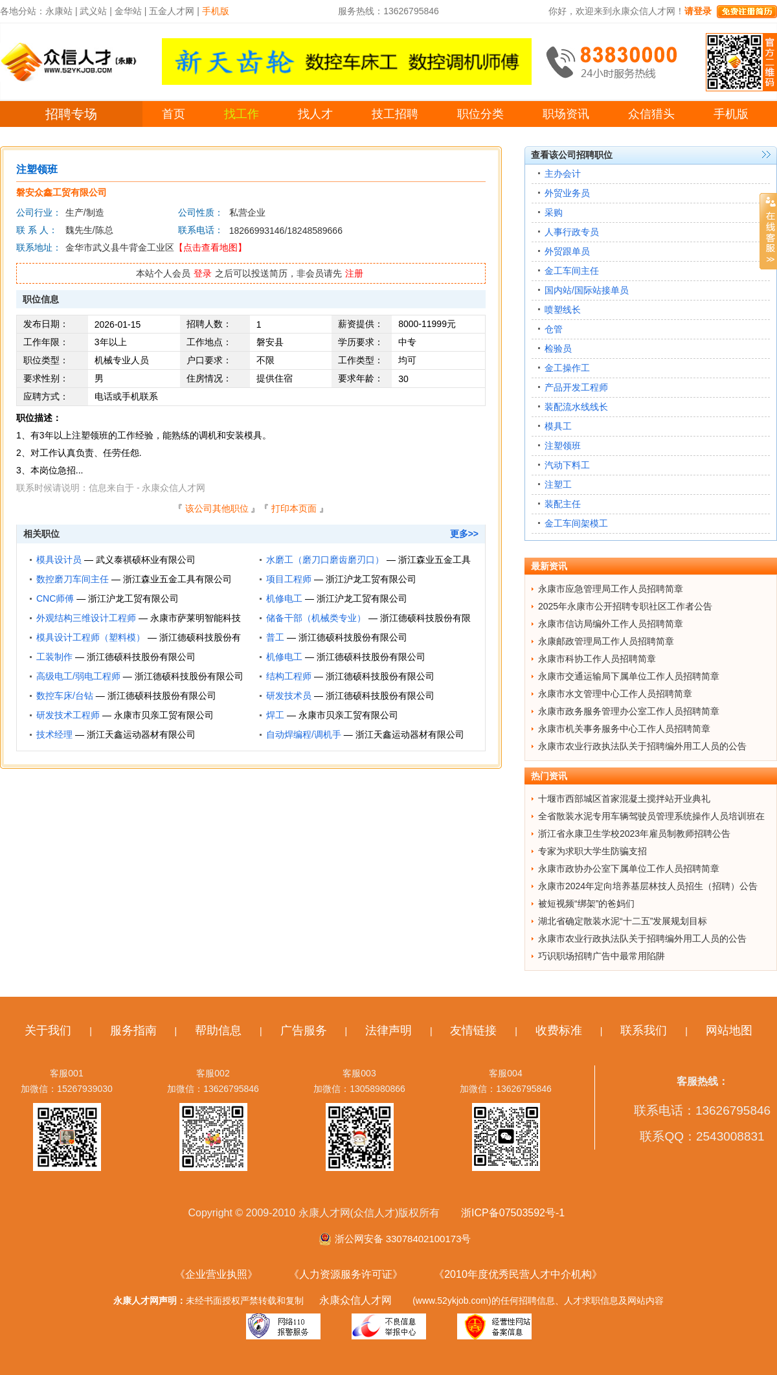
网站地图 (729, 1030)
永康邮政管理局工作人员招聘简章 (606, 641)
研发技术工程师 (68, 715)
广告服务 (303, 1030)
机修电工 (284, 598)
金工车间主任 (572, 271)
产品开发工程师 (576, 387)
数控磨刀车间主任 (72, 579)
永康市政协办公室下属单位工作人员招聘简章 (628, 868)
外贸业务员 (567, 193)
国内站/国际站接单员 (587, 290)
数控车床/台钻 (64, 695)
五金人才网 (171, 11)
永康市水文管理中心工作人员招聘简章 (615, 693)
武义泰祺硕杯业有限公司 (146, 559)
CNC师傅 (55, 598)
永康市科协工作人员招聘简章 (597, 658)
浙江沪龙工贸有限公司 (371, 579)
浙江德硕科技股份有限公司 (352, 637)
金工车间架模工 (576, 523)
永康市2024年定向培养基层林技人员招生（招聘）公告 (648, 886)
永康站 (59, 11)
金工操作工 (567, 368)
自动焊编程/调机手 (303, 734)
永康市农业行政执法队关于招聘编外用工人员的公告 (642, 746)
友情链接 (473, 1030)
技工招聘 (395, 114)
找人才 (315, 114)
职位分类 (480, 114)
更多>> (464, 533)
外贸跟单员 (567, 251)
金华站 (128, 11)
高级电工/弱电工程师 (78, 676)
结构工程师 (288, 676)
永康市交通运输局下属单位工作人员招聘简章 (628, 676)
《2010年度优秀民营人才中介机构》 (518, 1274)
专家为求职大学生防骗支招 (592, 851)
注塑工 (558, 484)
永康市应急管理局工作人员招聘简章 (610, 589)
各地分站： (22, 11)
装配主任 (563, 504)
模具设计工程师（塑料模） (90, 637)
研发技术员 (288, 695)
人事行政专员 (572, 232)
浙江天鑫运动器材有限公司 (141, 734)
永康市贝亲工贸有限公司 (164, 715)
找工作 (241, 114)
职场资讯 (566, 114)
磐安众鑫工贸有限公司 (61, 192)
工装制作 (54, 657)
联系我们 (643, 1030)
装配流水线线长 (576, 407)
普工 (275, 637)
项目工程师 (288, 579)
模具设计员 (59, 559)
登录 (203, 273)
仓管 (554, 329)
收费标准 (558, 1030)
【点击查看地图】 (210, 247)
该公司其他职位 (217, 508)
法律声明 (388, 1030)
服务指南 (133, 1030)
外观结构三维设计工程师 (86, 618)
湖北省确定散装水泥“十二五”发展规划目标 (622, 921)
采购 (554, 212)
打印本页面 (294, 508)
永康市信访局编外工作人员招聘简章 (610, 624)
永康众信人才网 (355, 1300)
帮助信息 (218, 1030)
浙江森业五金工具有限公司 (177, 579)
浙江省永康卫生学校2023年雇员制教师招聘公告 (634, 833)
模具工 (558, 426)
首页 (173, 114)
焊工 (275, 715)
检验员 (558, 348)
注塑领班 (563, 445)
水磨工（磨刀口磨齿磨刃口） (325, 559)
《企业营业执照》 (216, 1274)
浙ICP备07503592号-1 (513, 1212)
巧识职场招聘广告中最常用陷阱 (601, 956)
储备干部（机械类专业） (316, 618)
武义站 (93, 11)
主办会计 (563, 173)
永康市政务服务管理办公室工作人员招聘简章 (628, 711)
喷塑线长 (563, 309)
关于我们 (48, 1030)
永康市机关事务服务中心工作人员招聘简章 (624, 728)
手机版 (731, 114)
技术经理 (54, 734)
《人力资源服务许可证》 (346, 1274)
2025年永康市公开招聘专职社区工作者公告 (625, 606)
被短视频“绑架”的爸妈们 (586, 903)
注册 (354, 273)
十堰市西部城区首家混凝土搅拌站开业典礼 (624, 798)
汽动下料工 (567, 465)
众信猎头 (651, 114)
